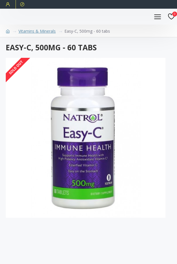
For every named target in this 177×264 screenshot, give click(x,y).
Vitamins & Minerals (37, 31)
